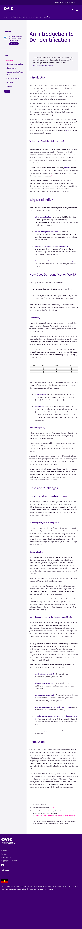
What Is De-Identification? (14, 64)
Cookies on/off (69, 2)
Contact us (59, 2)
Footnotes (9, 86)
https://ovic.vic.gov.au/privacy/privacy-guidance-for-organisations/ (54, 815)
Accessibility (6, 857)
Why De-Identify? (11, 68)
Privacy (4, 854)
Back (7, 91)
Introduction (10, 60)
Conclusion (9, 82)
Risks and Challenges (13, 78)
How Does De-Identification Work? (15, 73)
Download (14, 44)
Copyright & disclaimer (9, 860)
